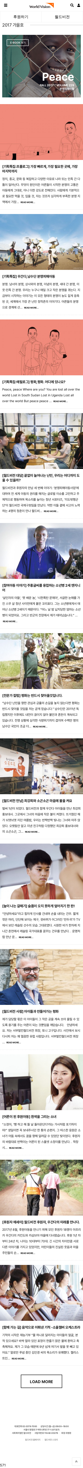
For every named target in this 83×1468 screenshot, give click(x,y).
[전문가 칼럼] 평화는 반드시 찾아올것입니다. (32, 695)
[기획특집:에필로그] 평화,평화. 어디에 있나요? (34, 382)
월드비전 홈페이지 (33, 1440)
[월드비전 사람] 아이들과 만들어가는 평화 (30, 1011)
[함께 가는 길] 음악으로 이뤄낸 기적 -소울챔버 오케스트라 (41, 1327)
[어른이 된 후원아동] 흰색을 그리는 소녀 (29, 1117)
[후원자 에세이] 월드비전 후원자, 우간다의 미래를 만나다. (41, 1222)
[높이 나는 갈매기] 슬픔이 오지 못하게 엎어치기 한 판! (38, 906)
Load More (41, 1381)
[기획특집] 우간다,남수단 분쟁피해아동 (28, 276)
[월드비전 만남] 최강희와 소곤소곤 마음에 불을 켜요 (37, 801)
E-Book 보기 (17, 42)
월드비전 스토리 (51, 1440)
